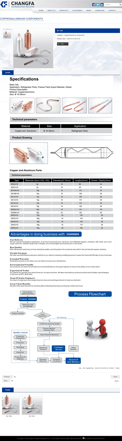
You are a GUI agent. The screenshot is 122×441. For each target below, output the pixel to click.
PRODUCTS (64, 10)
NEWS (88, 10)
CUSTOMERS (77, 10)
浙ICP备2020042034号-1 (75, 438)
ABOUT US (51, 10)
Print (111, 368)
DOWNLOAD (99, 10)
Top (117, 368)
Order (62, 44)
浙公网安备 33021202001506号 (95, 438)
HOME (41, 10)
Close (115, 377)
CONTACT (112, 10)
